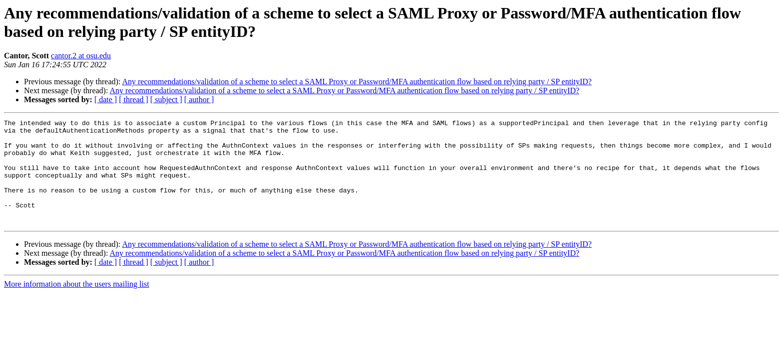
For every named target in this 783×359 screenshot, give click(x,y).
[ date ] (105, 99)
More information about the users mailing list (76, 305)
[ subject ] (166, 99)
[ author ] (199, 99)
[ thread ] (133, 99)
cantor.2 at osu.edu (81, 55)
